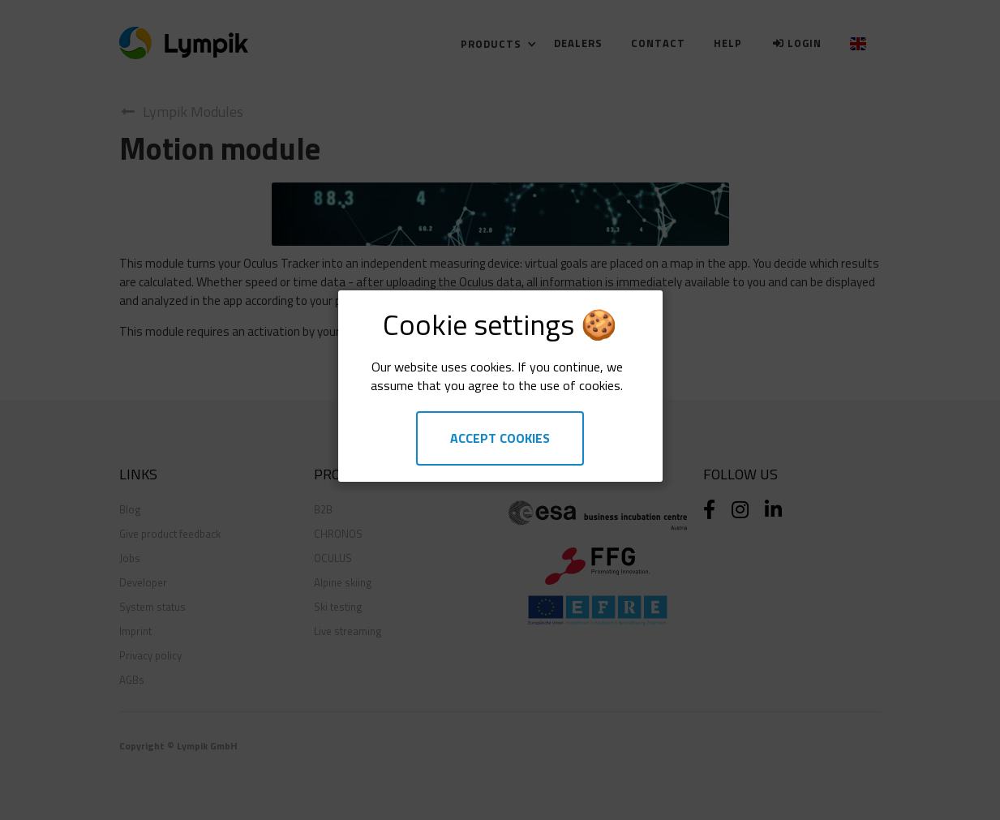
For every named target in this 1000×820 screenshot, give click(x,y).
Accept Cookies (500, 438)
